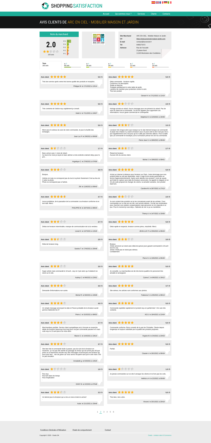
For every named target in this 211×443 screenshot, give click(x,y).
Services (141, 14)
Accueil (106, 14)
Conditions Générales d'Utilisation (53, 430)
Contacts (166, 14)
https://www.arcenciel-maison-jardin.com (150, 39)
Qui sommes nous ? (123, 14)
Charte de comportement (82, 430)
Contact (108, 430)
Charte (154, 14)
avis (51, 55)
